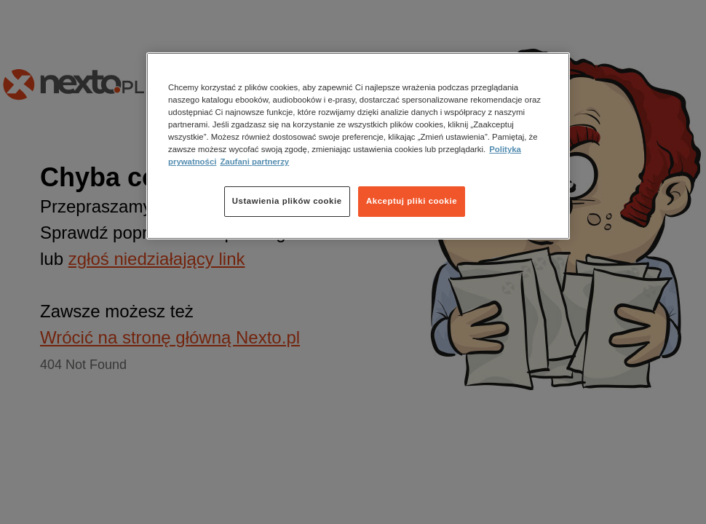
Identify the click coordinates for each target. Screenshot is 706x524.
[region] (358, 145)
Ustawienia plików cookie (287, 200)
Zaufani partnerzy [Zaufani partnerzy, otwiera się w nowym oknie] (254, 161)
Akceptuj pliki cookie (411, 200)
